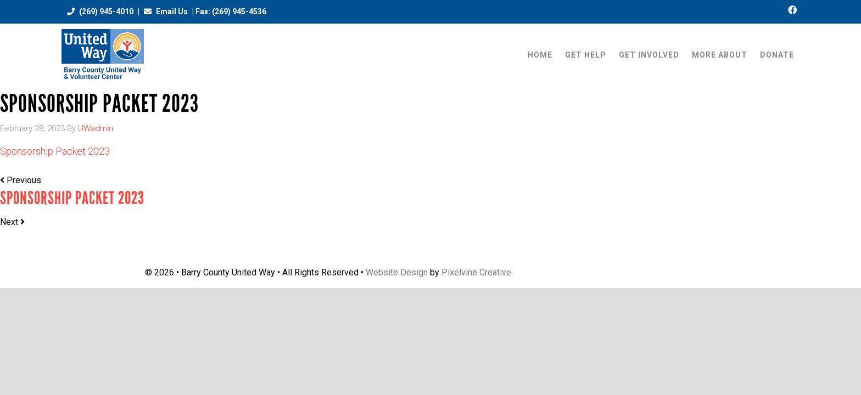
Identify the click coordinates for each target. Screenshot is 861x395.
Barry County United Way (103, 55)
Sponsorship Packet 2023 (55, 151)
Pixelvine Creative (476, 272)
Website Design (397, 272)
